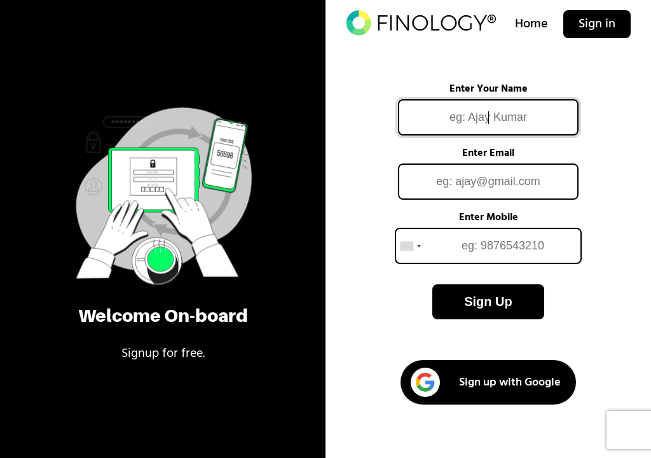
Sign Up (488, 302)
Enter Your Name (488, 89)
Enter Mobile (488, 217)
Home (531, 24)
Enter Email (488, 153)
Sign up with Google (485, 382)
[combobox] (410, 245)
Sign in (597, 24)
